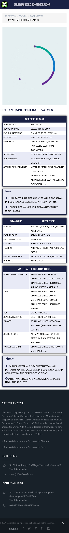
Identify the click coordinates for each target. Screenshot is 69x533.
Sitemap (13, 528)
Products (10, 16)
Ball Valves (36, 16)
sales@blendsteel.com (21, 474)
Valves (22, 16)
